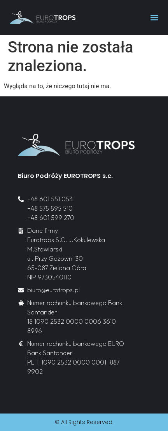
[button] (154, 17)
